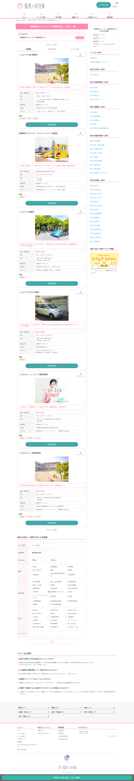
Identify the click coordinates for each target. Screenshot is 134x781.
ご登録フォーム (21, 739)
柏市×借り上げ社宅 (96, 197)
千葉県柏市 (93, 58)
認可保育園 (35, 582)
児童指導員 (70, 575)
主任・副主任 (35, 570)
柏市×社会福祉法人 (96, 229)
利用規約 (60, 733)
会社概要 (60, 730)
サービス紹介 (21, 733)
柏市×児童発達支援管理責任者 (99, 128)
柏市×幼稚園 (94, 157)
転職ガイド (41, 730)
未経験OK (70, 617)
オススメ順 (75, 49)
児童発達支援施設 (54, 601)
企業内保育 (52, 588)
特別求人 (34, 610)
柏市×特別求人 (94, 185)
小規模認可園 (71, 582)
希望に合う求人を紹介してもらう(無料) (67, 777)
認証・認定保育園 (54, 582)
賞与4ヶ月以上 (71, 610)
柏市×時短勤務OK (95, 233)
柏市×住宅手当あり (96, 189)
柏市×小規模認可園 (96, 149)
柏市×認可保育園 (95, 141)
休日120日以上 (71, 613)
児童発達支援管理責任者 (56, 575)
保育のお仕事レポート (44, 733)
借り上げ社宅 (35, 613)
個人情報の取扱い (63, 739)
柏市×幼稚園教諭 (95, 116)
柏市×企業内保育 (95, 169)
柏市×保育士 (94, 112)
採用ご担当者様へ (22, 749)
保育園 (33, 604)
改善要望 (19, 742)
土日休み (34, 617)
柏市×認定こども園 (96, 153)
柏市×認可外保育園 (96, 161)
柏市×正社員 (94, 87)
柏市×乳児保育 (94, 221)
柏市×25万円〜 (94, 74)
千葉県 (39, 20)
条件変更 (79, 38)
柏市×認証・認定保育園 (97, 145)
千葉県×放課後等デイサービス (99, 62)
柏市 (44, 20)
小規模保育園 (53, 617)
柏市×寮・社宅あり (96, 237)
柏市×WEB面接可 (95, 241)
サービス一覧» (112, 736)
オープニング (71, 620)
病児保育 (52, 596)
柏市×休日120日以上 (96, 205)
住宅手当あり (53, 610)
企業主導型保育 (71, 588)
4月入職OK (52, 620)
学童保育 (34, 592)
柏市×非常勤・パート (96, 99)
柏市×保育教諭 (94, 120)
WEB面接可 (53, 627)
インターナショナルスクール (38, 596)
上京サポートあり (72, 627)
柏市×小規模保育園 (96, 213)
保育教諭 (69, 567)
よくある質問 (21, 736)
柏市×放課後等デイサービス (98, 173)
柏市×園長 (93, 124)
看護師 (69, 570)
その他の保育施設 (54, 604)
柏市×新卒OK (94, 201)
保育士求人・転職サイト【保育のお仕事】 (26, 20)
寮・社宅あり (71, 624)
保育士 (33, 567)
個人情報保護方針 (63, 736)
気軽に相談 (103, 5)
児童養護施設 (35, 601)
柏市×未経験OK (95, 217)
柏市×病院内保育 (95, 165)
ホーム (19, 730)
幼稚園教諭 (52, 567)
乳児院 (69, 596)
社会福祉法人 (35, 624)
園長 (50, 570)
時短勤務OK (53, 624)
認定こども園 (35, 585)
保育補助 (34, 575)
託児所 (69, 592)
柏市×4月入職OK (95, 225)
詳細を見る (51, 125)
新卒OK (51, 613)
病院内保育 (35, 588)
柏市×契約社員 (94, 91)
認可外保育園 (71, 585)
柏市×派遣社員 (94, 95)
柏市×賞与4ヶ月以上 (96, 193)
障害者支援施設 (71, 601)
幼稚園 (51, 585)
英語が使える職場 (37, 627)
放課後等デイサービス (56, 592)
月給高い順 (52, 49)
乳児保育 (34, 620)
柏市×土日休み (94, 209)
